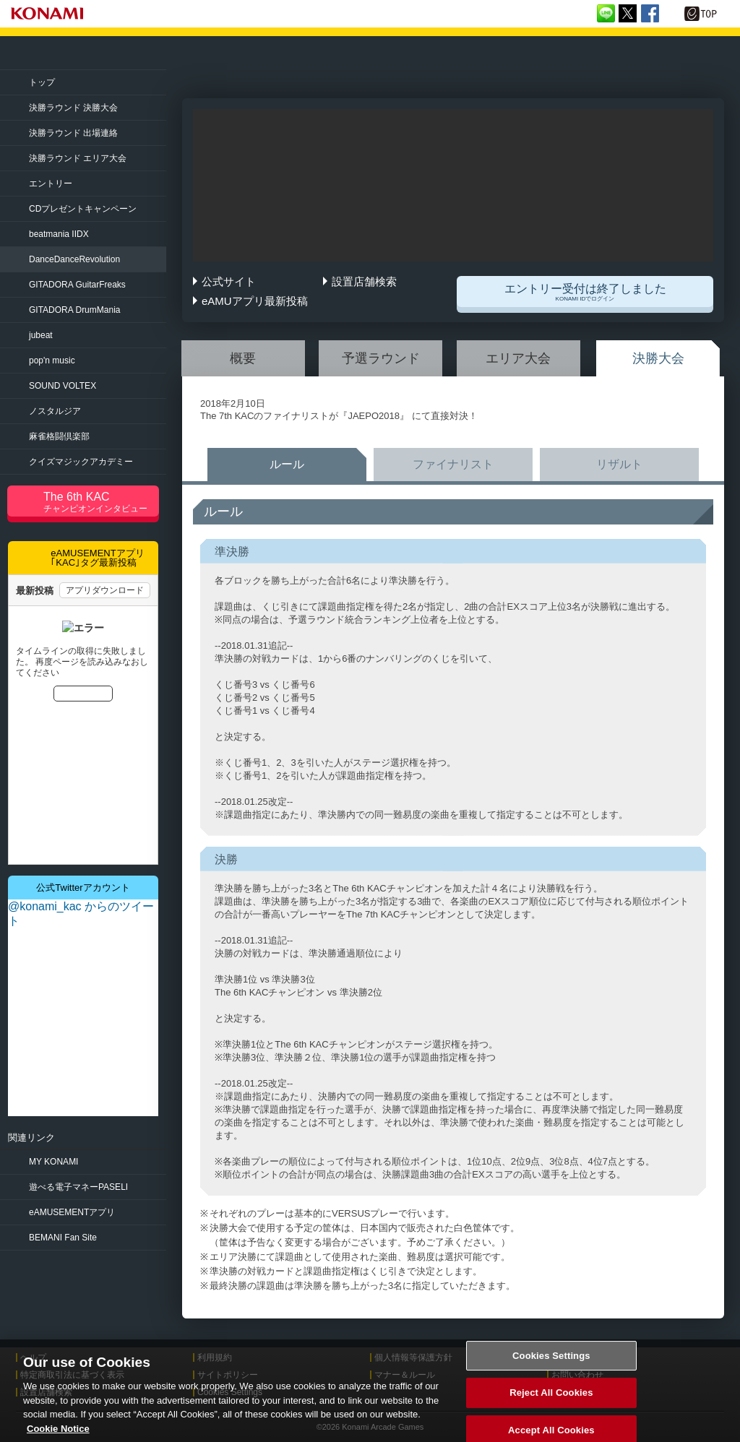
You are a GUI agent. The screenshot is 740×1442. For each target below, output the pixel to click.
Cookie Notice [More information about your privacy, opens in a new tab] (58, 1435)
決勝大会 (658, 358)
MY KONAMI (53, 1162)
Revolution (74, 259)
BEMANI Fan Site (63, 1237)
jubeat (41, 335)
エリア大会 (518, 358)
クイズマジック (81, 462)
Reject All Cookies (551, 1399)
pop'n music (52, 360)
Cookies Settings (551, 1362)
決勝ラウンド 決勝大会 (73, 108)
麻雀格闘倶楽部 (59, 436)
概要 (243, 358)
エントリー (50, 183)
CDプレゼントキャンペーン (83, 209)
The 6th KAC (101, 502)
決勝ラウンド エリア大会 (77, 158)
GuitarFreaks (77, 285)
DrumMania (74, 310)
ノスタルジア (55, 411)
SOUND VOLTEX (62, 386)
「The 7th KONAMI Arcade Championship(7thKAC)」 (168, 53)
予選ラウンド (381, 358)
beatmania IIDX (59, 234)
